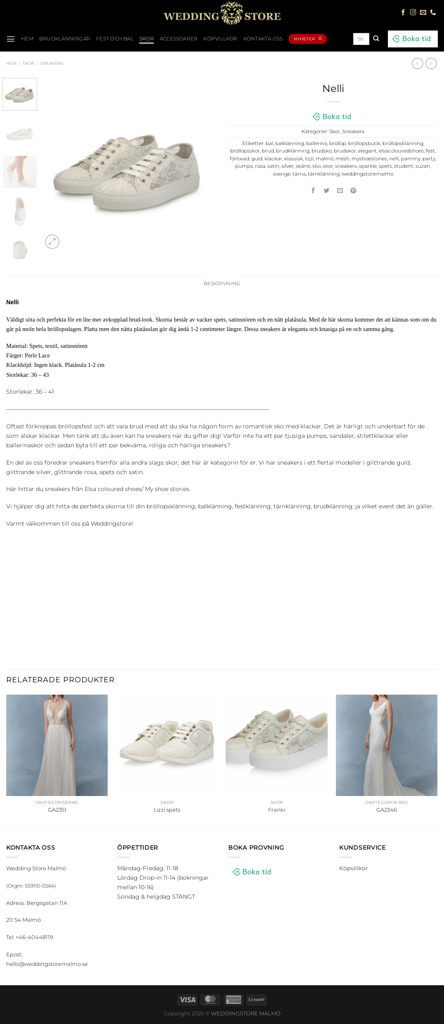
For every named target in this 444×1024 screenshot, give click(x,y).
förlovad (239, 159)
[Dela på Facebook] (313, 191)
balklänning (289, 143)
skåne (303, 166)
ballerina (316, 143)
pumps (244, 166)
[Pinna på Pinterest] (353, 191)
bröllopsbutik (364, 143)
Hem (11, 63)
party (429, 159)
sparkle (368, 166)
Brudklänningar (64, 39)
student (403, 166)
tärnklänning (324, 174)
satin (273, 166)
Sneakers (51, 63)
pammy (410, 159)
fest (430, 151)
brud (268, 151)
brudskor (345, 151)
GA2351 (57, 809)
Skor (146, 39)
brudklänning (292, 151)
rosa (260, 166)
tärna (299, 174)
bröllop (337, 143)
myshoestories (369, 159)
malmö (324, 159)
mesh (342, 159)
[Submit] (375, 39)
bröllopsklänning (403, 143)
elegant (367, 151)
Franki (276, 809)
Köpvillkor (220, 39)
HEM (27, 39)
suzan (423, 166)
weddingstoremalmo (367, 174)
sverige (281, 174)
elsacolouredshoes (401, 151)
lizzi (309, 159)
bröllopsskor (245, 151)
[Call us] (433, 12)
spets (385, 166)
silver (287, 166)
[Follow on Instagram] (413, 12)
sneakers (346, 166)
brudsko (322, 151)
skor (328, 166)
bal (269, 143)
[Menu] (10, 38)
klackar (273, 159)
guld (256, 159)
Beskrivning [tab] (222, 284)
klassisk (293, 159)
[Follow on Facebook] (403, 12)
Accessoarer (179, 39)
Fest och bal (115, 39)
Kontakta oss (263, 39)
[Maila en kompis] (340, 191)
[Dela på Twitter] (327, 191)
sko (316, 166)
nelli (394, 159)
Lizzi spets (167, 809)
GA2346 (386, 809)
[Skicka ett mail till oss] (423, 12)
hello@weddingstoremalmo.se (47, 964)
